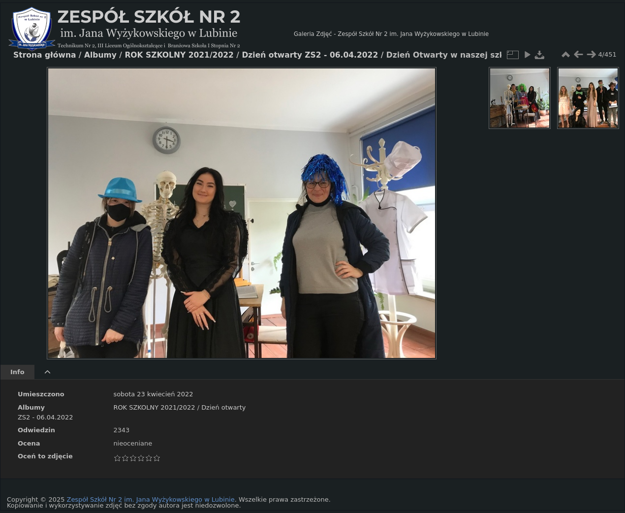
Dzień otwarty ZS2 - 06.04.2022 (310, 55)
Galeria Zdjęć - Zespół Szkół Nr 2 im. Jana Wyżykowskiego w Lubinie (391, 34)
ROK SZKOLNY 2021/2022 (154, 407)
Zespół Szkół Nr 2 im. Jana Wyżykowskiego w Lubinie (151, 499)
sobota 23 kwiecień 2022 (153, 394)
